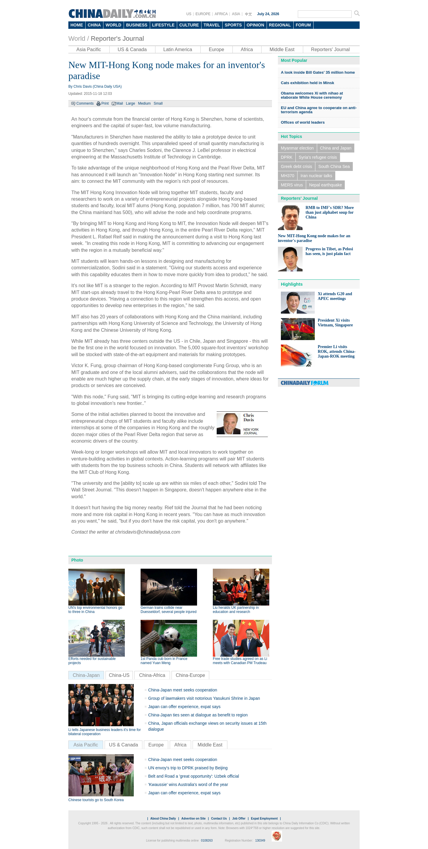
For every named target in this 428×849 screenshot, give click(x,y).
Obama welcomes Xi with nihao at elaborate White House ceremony (312, 95)
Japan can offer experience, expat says (184, 706)
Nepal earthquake (325, 185)
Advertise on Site (193, 818)
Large (130, 103)
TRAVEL (212, 25)
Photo (77, 560)
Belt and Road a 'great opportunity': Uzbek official (193, 776)
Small (158, 103)
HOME (76, 25)
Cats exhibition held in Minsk (307, 83)
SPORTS (233, 25)
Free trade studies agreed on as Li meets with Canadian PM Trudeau (240, 661)
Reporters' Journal (330, 49)
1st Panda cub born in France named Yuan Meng (164, 661)
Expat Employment (264, 818)
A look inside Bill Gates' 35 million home (318, 72)
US (188, 14)
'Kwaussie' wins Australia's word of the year (188, 784)
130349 (260, 840)
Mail (120, 103)
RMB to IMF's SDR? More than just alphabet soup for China (330, 212)
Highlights (292, 284)
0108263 (207, 840)
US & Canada (132, 49)
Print (105, 103)
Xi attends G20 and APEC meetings (335, 296)
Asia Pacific (88, 49)
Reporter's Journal (117, 38)
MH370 (287, 175)
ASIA (236, 14)
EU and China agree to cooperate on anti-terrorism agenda (319, 110)
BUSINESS (136, 25)
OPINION (255, 25)
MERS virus (292, 185)
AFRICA (221, 14)
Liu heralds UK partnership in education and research (236, 610)
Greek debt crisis (296, 166)
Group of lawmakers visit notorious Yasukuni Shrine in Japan (204, 698)
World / (78, 38)
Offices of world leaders (303, 122)
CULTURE (189, 25)
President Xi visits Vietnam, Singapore (335, 322)
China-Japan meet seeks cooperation (182, 690)
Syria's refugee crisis (318, 157)
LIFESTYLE (163, 25)
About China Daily (163, 818)
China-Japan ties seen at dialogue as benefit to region (198, 715)
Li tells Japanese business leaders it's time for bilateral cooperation (104, 732)
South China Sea (334, 166)
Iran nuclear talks (316, 175)
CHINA (94, 25)
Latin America (177, 49)
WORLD (113, 25)
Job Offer (238, 818)
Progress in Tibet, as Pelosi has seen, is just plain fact (329, 251)
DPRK (286, 157)
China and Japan (336, 148)
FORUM (303, 25)
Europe (216, 49)
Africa (247, 49)
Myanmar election (297, 148)
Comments (85, 103)
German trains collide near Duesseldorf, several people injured (168, 610)
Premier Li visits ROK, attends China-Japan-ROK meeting (336, 352)
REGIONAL (280, 25)
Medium (144, 103)
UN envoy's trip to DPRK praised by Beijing (188, 767)
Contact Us (219, 818)
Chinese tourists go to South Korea (96, 800)
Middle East (282, 49)
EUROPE (203, 14)
